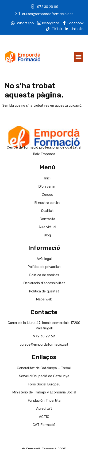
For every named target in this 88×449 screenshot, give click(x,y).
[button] (78, 57)
